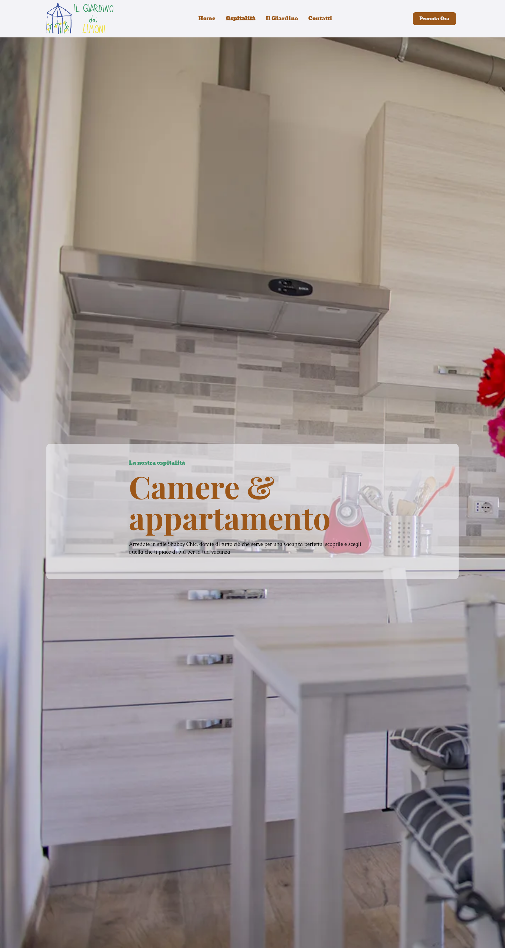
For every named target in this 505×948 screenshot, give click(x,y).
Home (206, 19)
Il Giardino (282, 19)
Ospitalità (240, 19)
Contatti (320, 19)
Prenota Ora (434, 18)
